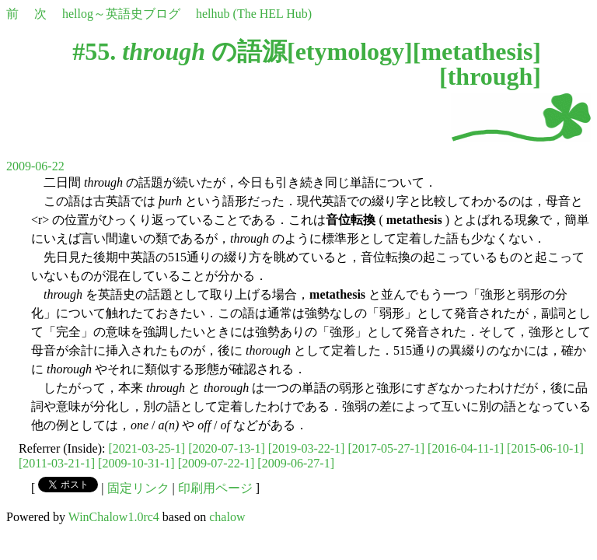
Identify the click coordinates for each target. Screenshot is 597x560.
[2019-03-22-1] (306, 448)
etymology (349, 51)
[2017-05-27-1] (385, 448)
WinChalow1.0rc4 (113, 516)
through (490, 76)
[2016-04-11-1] (466, 448)
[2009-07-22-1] (216, 463)
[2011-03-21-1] (57, 463)
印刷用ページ (215, 488)
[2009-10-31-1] (136, 463)
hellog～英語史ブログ (121, 13)
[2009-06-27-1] (295, 463)
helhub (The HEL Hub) (254, 13)
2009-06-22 (35, 166)
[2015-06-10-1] (545, 448)
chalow (227, 516)
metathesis (476, 51)
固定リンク (138, 488)
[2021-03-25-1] (147, 448)
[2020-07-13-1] (226, 448)
